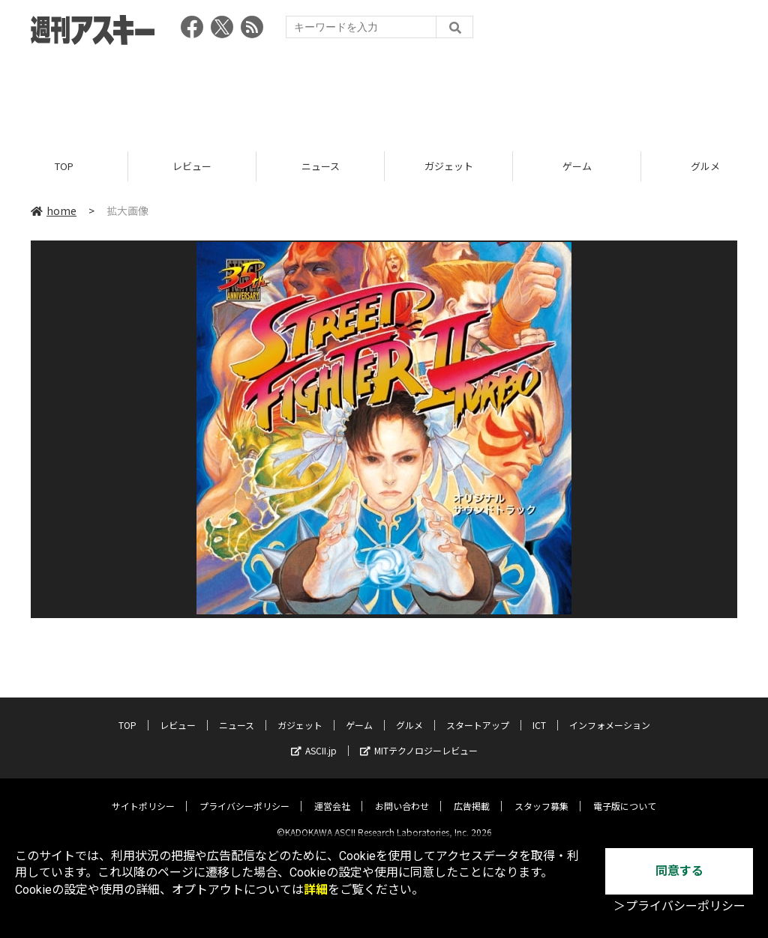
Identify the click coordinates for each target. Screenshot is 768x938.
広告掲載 (472, 793)
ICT (539, 712)
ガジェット (448, 167)
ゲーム (577, 167)
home (53, 211)
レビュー (192, 167)
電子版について (624, 793)
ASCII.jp (314, 738)
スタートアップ (477, 712)
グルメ (409, 712)
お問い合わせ (402, 793)
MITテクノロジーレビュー (419, 738)
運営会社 (332, 793)
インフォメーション (609, 712)
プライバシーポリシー (245, 793)
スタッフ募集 (541, 793)
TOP (64, 167)
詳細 (316, 890)
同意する (680, 871)
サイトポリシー (143, 793)
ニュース (321, 167)
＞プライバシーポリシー (680, 906)
